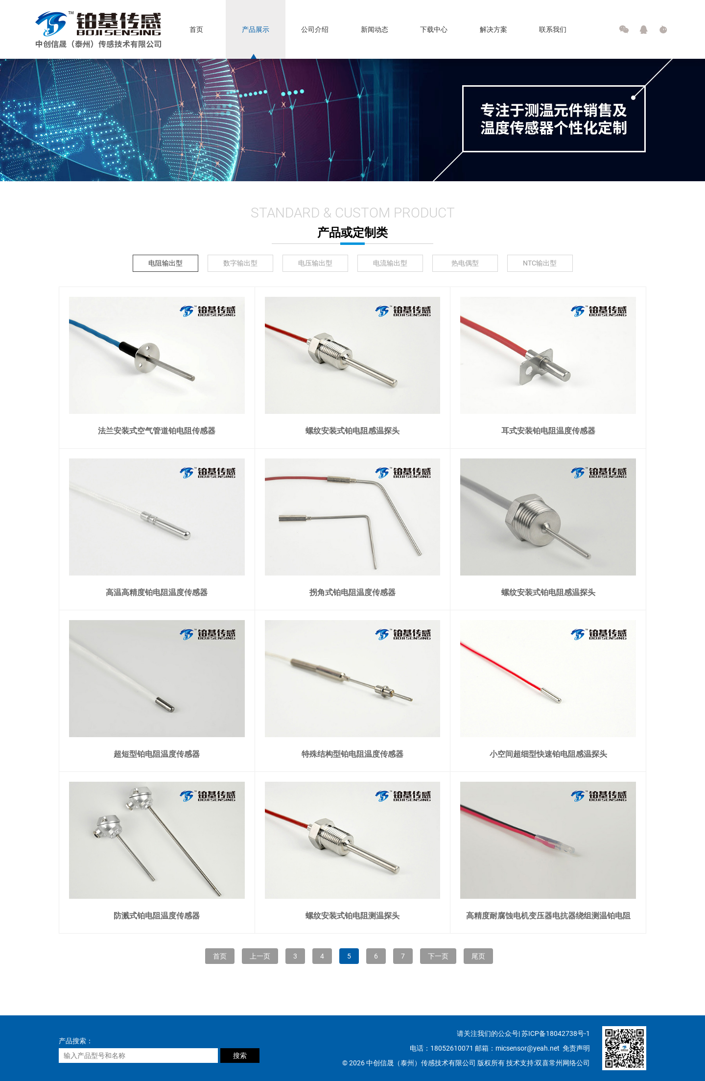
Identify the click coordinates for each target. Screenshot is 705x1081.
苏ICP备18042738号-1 (555, 1033)
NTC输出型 (540, 263)
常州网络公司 (569, 1063)
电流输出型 (390, 263)
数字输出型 (240, 263)
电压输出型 (315, 263)
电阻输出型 (165, 263)
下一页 (438, 956)
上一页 (260, 956)
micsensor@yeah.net (528, 1048)
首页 (220, 956)
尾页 (478, 956)
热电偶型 (465, 263)
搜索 (240, 1055)
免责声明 (576, 1048)
